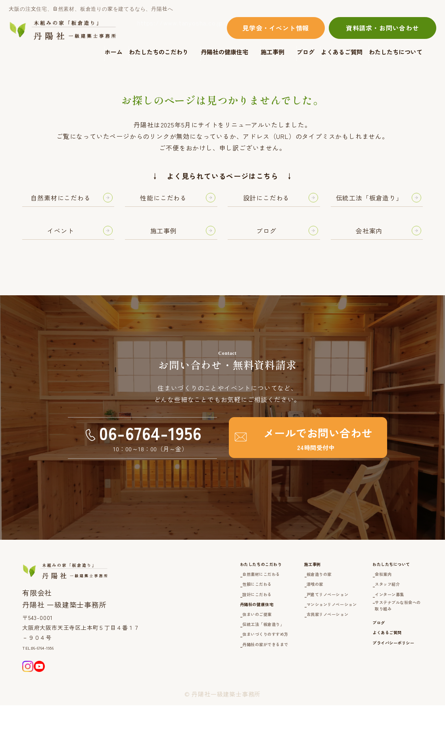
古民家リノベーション (288, 645)
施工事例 (272, 52)
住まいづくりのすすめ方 (203, 676)
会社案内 (364, 599)
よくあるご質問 (342, 52)
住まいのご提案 (191, 652)
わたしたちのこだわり (158, 52)
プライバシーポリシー (379, 690)
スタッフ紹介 (370, 610)
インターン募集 (374, 622)
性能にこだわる (191, 610)
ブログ (306, 52)
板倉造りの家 (276, 599)
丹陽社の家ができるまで (203, 688)
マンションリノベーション (294, 634)
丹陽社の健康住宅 (224, 52)
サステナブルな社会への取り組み (386, 639)
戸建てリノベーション (288, 622)
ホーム (114, 52)
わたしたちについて (395, 52)
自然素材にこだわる (197, 599)
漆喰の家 (269, 610)
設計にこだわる (191, 622)
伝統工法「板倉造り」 (200, 664)
